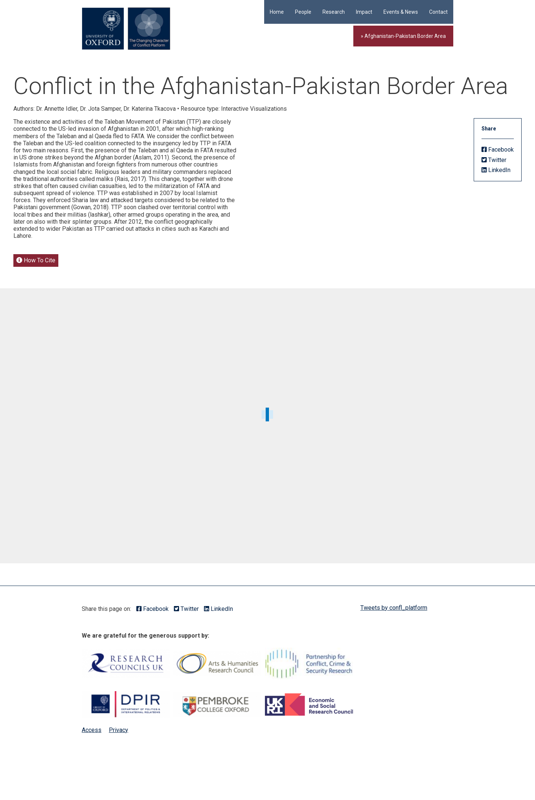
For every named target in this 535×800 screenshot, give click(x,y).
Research (333, 12)
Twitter (494, 159)
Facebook (498, 149)
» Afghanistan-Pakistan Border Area (403, 36)
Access (91, 729)
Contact (438, 12)
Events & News (400, 12)
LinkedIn (496, 170)
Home (277, 12)
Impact (364, 12)
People (303, 12)
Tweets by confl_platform (393, 607)
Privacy (118, 729)
